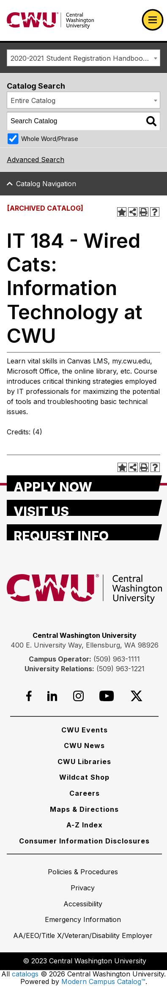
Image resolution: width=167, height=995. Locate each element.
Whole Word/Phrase (49, 138)
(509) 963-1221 (120, 668)
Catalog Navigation (46, 183)
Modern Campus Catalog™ (103, 981)
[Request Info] (84, 532)
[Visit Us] (84, 508)
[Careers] (84, 793)
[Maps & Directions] (84, 809)
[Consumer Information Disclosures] (84, 840)
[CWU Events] (84, 729)
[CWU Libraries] (84, 761)
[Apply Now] (84, 483)
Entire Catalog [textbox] (33, 100)
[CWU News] (84, 745)
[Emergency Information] (82, 919)
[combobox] (83, 57)
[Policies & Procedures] (82, 871)
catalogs (25, 974)
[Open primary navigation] (152, 20)
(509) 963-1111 (116, 659)
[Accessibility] (83, 903)
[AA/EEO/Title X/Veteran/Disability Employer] (83, 935)
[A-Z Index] (84, 824)
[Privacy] (82, 887)
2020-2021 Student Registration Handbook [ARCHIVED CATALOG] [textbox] (85, 58)
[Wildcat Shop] (84, 777)
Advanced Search (35, 159)
